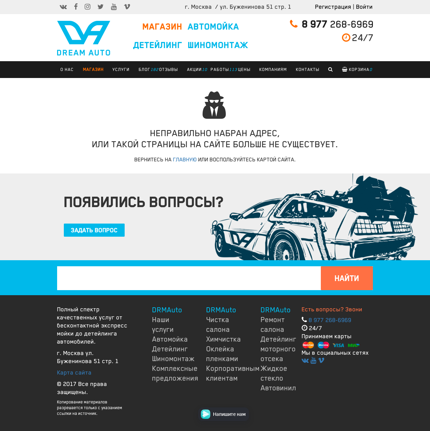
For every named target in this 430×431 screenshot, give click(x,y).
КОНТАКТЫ (307, 69)
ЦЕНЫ (244, 69)
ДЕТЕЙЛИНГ (157, 45)
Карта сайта (74, 372)
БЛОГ (146, 69)
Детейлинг (170, 349)
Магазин (93, 69)
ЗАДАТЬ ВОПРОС (94, 230)
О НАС (67, 69)
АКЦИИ (196, 69)
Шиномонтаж (173, 359)
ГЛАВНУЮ (185, 160)
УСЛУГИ (121, 69)
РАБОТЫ (221, 69)
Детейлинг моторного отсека (279, 349)
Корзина (357, 69)
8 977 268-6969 (330, 320)
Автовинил (278, 388)
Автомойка (170, 339)
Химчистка (223, 339)
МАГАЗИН (162, 27)
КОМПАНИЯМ (273, 69)
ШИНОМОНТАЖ (218, 45)
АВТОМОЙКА (213, 27)
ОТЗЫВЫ (168, 69)
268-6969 (332, 24)
